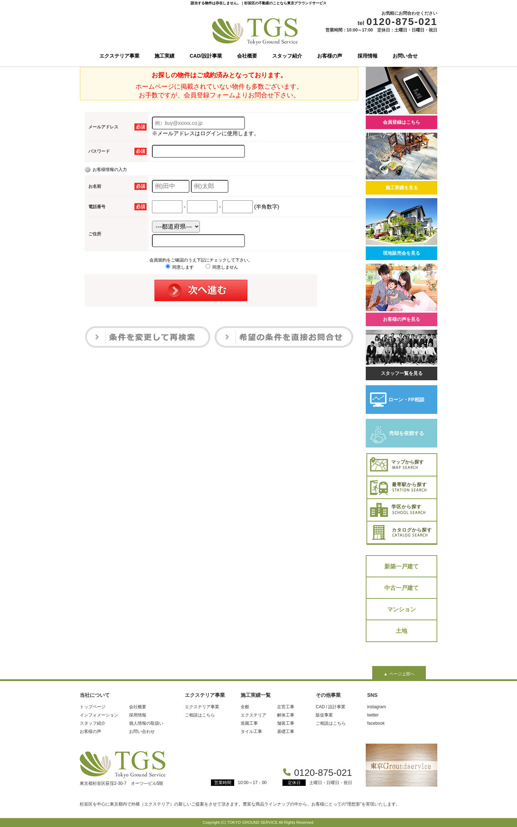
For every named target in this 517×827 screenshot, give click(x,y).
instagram (376, 706)
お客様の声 (329, 56)
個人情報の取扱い (146, 723)
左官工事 (285, 706)
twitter (373, 715)
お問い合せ (405, 56)
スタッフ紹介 (287, 56)
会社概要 (247, 56)
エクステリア (253, 715)
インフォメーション (99, 715)
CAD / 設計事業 (330, 706)
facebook (376, 723)
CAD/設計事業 (206, 56)
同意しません (222, 267)
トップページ (92, 706)
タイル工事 (251, 731)
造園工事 (249, 723)
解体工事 (285, 715)
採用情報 (368, 56)
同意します (180, 267)
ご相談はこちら (200, 715)
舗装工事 (285, 723)
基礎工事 (285, 731)
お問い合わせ (142, 731)
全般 (245, 706)
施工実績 (164, 56)
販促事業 (324, 715)
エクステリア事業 (119, 56)
